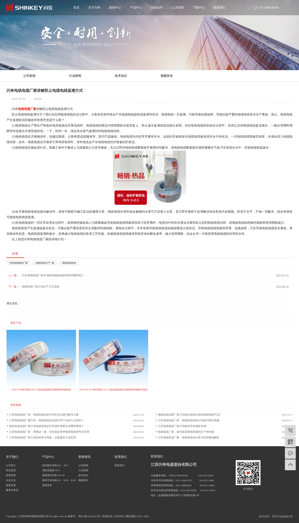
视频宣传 (167, 75)
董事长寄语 (12, 490)
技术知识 (121, 75)
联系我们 (219, 7)
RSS (139, 516)
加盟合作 (157, 7)
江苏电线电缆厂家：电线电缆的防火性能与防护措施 (188, 420)
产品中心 (136, 7)
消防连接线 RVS (51, 470)
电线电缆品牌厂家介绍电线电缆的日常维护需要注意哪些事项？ (46, 426)
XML (146, 516)
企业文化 (11, 480)
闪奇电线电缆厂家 (18, 263)
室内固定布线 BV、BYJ (55, 465)
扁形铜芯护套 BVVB (53, 475)
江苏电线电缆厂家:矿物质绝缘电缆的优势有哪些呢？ (53, 275)
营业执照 (11, 470)
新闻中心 (115, 7)
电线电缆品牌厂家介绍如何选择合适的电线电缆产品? (189, 414)
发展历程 (11, 475)
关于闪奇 (94, 7)
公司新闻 (29, 75)
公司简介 (11, 465)
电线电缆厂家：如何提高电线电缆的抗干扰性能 (186, 431)
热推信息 (107, 516)
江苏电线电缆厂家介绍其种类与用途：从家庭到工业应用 (42, 437)
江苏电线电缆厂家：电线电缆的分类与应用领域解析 (188, 437)
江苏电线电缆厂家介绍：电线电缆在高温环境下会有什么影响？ (46, 420)
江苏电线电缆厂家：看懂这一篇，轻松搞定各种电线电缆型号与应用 (49, 431)
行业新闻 (75, 75)
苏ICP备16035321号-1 (90, 516)
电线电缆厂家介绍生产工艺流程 (40, 286)
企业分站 (119, 516)
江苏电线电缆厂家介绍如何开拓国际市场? (182, 426)
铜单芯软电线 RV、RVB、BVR (59, 480)
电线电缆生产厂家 (45, 263)
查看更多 (47, 485)
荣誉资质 (11, 485)
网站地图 (131, 516)
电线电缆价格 (69, 263)
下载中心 (199, 7)
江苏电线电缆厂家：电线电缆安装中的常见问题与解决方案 (44, 414)
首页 (76, 7)
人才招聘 (178, 7)
